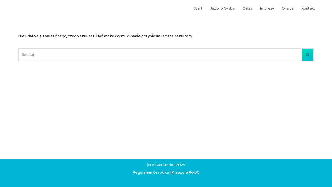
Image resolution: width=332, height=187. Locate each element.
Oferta (288, 8)
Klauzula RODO (186, 172)
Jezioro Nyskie (222, 8)
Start (198, 8)
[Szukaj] (160, 54)
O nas (247, 8)
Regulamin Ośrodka (151, 172)
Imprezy (267, 8)
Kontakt (308, 8)
